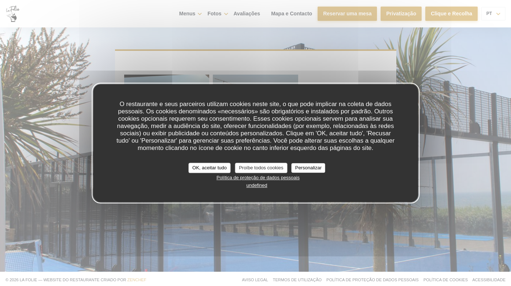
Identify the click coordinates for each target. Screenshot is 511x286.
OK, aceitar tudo (209, 167)
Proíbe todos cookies (261, 167)
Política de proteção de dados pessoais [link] (258, 177)
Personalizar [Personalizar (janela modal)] (308, 167)
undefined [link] (256, 185)
